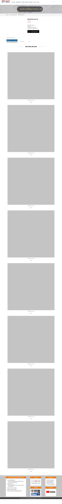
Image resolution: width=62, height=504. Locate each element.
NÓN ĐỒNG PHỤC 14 (31, 316)
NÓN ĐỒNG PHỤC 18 (31, 105)
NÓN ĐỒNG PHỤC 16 (31, 210)
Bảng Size (31, 2)
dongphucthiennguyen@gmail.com (16, 495)
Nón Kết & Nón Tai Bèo (13, 14)
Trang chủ (13, 2)
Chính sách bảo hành (50, 486)
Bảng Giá (27, 2)
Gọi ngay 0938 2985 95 (33, 31)
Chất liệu (23, 2)
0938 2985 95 (14, 494)
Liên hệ (38, 2)
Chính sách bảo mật (50, 487)
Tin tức (34, 2)
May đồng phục (18, 2)
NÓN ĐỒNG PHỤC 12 (31, 421)
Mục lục (8, 41)
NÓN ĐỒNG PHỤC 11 (31, 474)
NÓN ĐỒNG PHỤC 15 (31, 263)
